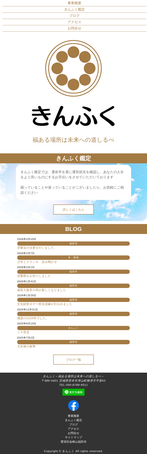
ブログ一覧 (73, 359)
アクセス (74, 22)
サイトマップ (73, 437)
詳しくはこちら (73, 209)
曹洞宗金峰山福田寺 (74, 441)
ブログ (74, 16)
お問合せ (74, 28)
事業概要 (74, 3)
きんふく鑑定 (74, 9)
